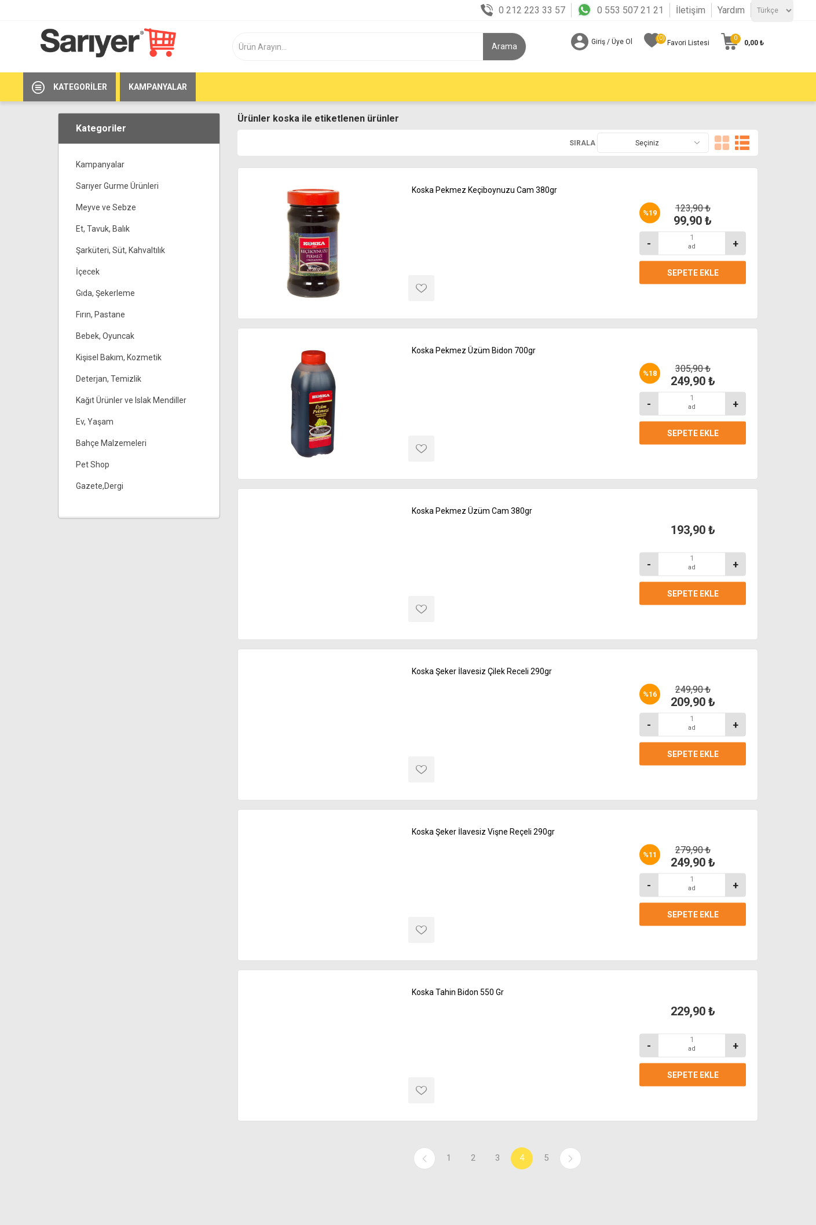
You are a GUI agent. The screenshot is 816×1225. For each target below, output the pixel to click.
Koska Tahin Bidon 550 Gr (458, 992)
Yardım (731, 10)
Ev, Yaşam (95, 421)
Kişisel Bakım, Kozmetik (119, 357)
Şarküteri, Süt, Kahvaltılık (120, 250)
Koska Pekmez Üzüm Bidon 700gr (474, 350)
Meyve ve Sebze (106, 207)
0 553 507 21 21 (630, 10)
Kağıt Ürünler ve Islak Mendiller (131, 400)
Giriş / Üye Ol (611, 42)
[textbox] (364, 46)
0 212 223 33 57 (532, 10)
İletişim (690, 10)
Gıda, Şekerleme (105, 293)
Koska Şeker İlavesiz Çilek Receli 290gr (482, 671)
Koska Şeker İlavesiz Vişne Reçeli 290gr (483, 831)
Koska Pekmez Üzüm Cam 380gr (472, 510)
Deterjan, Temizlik (108, 378)
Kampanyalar (100, 164)
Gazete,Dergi (99, 486)
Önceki (425, 1158)
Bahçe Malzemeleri (111, 443)
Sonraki (570, 1158)
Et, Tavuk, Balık (103, 228)
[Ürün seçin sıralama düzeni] (653, 143)
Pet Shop (92, 464)
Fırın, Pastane (100, 314)
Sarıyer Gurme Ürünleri (117, 186)
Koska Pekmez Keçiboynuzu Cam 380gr (484, 190)
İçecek (88, 271)
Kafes (722, 143)
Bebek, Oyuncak (105, 336)
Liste (742, 143)
